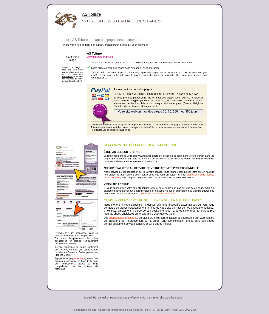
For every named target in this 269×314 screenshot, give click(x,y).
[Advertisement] (159, 256)
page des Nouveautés (72, 75)
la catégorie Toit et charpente (144, 68)
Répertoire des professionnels (127, 297)
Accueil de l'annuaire (96, 297)
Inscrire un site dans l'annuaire (164, 297)
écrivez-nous (123, 130)
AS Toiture (91, 14)
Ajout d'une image (72, 58)
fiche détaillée (195, 127)
